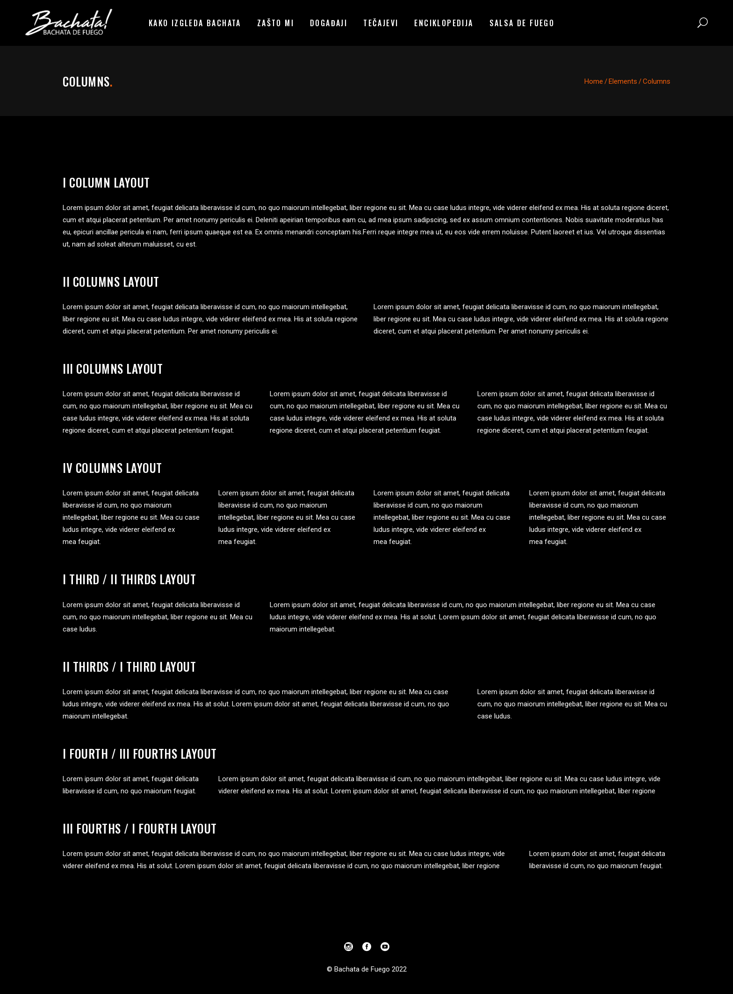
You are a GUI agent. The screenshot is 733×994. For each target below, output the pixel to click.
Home (593, 81)
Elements (623, 81)
